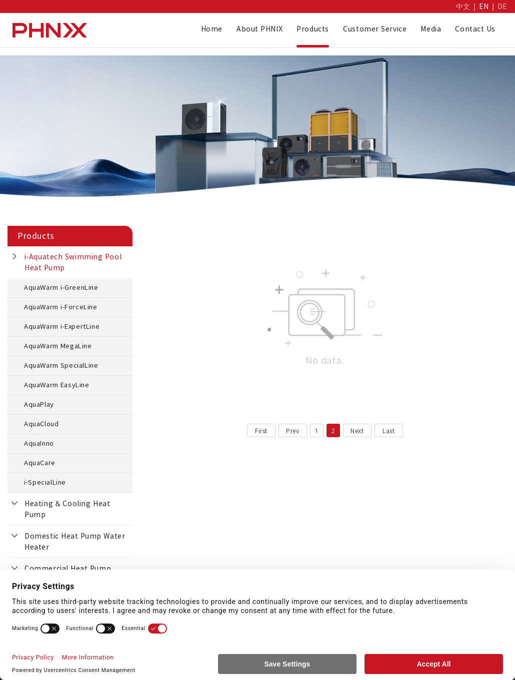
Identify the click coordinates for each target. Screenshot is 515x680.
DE (503, 6)
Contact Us (475, 28)
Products (312, 28)
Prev (292, 431)
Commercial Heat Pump (67, 568)
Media (430, 28)
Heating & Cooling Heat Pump (67, 509)
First (261, 431)
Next (357, 431)
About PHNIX (259, 28)
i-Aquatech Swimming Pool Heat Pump (73, 262)
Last (388, 431)
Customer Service (374, 28)
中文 (463, 6)
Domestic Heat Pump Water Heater (74, 542)
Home (211, 28)
